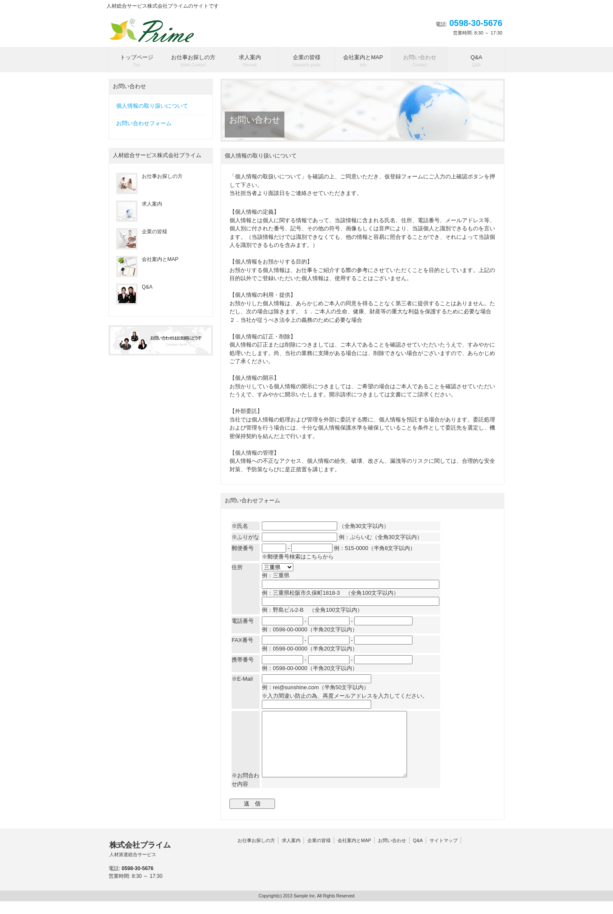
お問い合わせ (392, 853)
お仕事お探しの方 (256, 853)
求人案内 (291, 853)
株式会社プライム (140, 862)
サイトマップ (444, 853)
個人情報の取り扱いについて (152, 106)
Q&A (418, 853)
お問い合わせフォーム (144, 123)
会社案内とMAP (354, 853)
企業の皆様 (319, 853)
